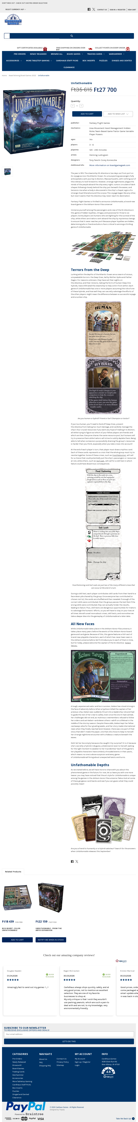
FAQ (41, 1062)
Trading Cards (96, 54)
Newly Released (38, 54)
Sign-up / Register (82, 1062)
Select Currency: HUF (15, 9)
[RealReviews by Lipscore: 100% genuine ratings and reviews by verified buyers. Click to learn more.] (121, 961)
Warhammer (116, 54)
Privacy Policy (63, 1062)
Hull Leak (100, 461)
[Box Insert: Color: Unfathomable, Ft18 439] (17, 898)
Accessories (14, 60)
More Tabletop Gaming (39, 60)
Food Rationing (119, 455)
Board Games (75, 54)
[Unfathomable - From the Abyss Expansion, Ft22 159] (51, 898)
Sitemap (60, 1065)
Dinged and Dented (122, 60)
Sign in (112, 10)
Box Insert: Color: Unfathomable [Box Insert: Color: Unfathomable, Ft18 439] (11, 929)
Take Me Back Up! (125, 1118)
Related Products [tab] (13, 871)
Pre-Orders (20, 54)
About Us (43, 1059)
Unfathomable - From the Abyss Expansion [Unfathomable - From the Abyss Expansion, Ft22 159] (49, 929)
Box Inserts (88, 60)
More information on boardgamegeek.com (109, 165)
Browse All (56, 54)
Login (77, 1065)
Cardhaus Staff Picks (67, 60)
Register (121, 10)
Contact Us (102, 10)
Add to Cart (17, 940)
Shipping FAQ (45, 1066)
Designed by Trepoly (57, 1110)
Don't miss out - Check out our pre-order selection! (24, 3)
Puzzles (103, 60)
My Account (80, 1059)
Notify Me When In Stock (51, 940)
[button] (114, 1073)
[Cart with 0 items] (131, 9)
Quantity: (75, 101)
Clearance (69, 67)
